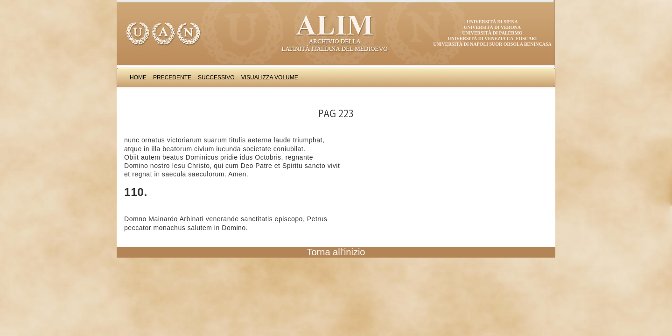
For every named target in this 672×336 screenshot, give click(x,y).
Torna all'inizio (336, 252)
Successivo (216, 77)
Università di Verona (492, 27)
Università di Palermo (492, 32)
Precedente (172, 77)
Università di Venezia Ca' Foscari (492, 38)
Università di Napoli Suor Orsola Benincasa (492, 44)
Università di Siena (492, 21)
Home (138, 77)
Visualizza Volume (269, 77)
